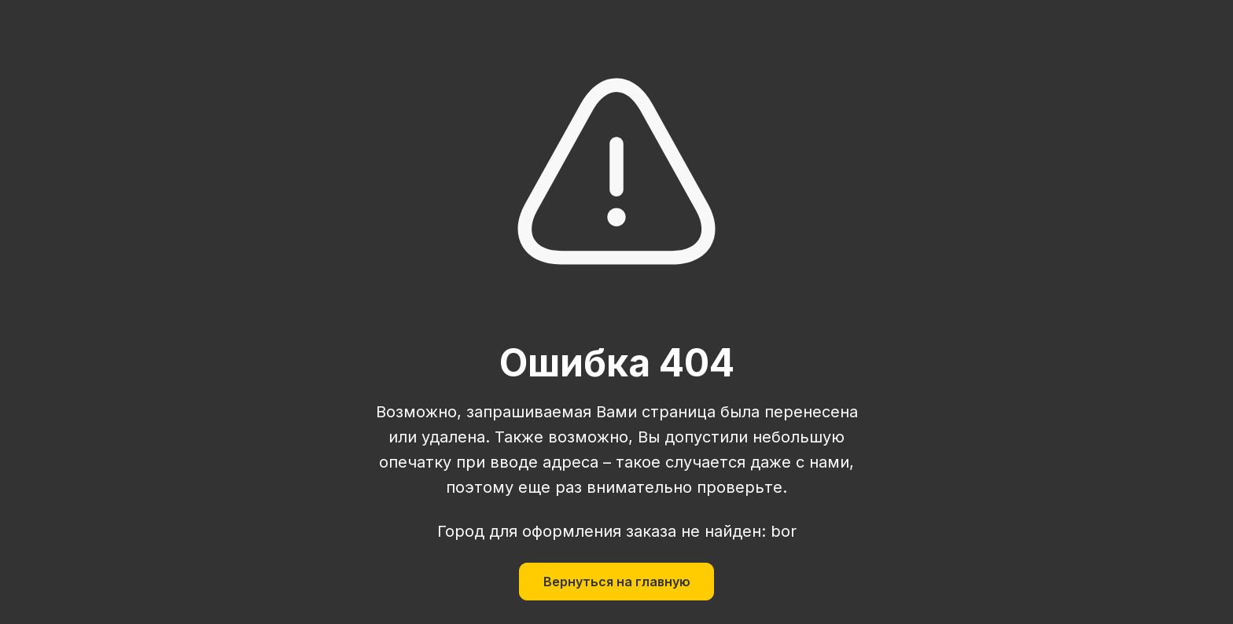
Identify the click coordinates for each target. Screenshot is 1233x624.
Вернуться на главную (616, 581)
